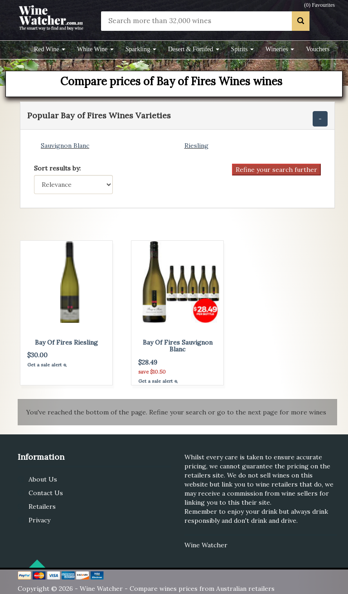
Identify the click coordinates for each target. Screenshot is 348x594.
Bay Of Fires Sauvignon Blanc (178, 345)
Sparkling (141, 49)
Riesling (196, 145)
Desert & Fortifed (193, 49)
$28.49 (147, 362)
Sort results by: (57, 168)
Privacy (39, 520)
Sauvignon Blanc (65, 145)
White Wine (95, 49)
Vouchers (317, 49)
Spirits (242, 49)
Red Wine (49, 49)
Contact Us (46, 493)
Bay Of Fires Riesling (66, 342)
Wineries (280, 49)
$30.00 (37, 355)
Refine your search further (276, 170)
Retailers (42, 506)
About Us (43, 479)
